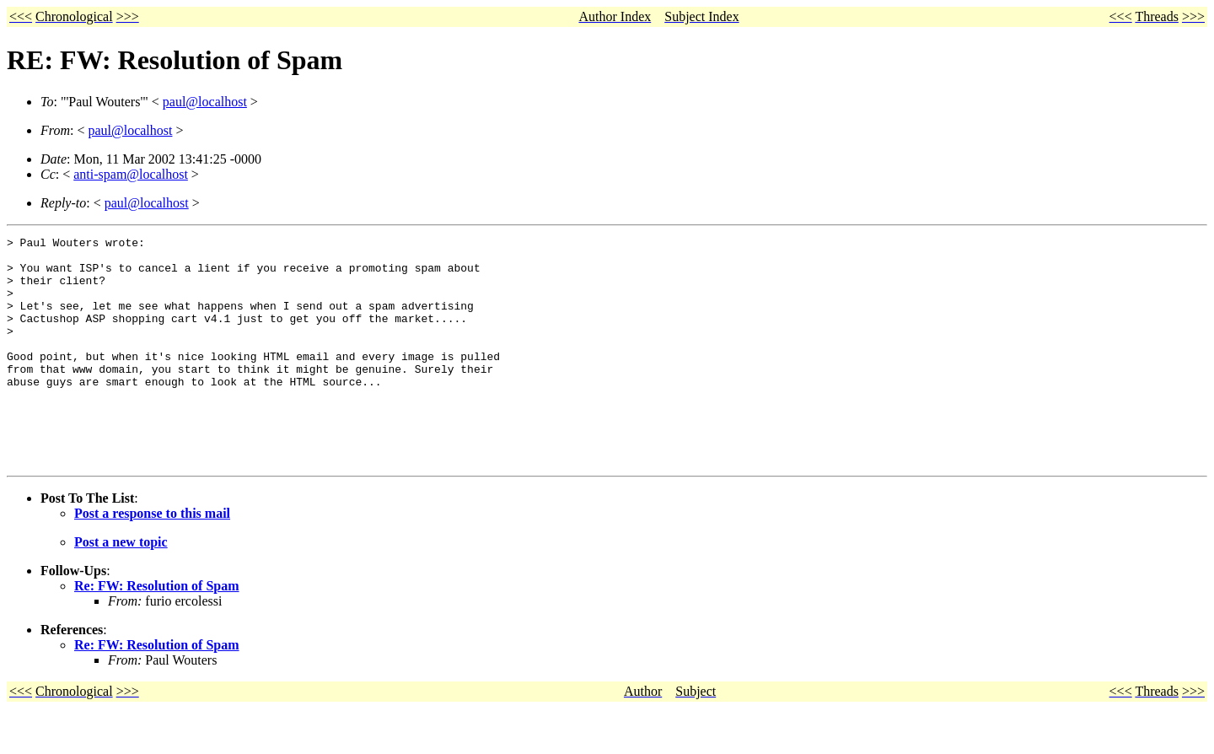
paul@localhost (205, 101)
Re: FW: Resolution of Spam (156, 631)
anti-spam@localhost (130, 174)
